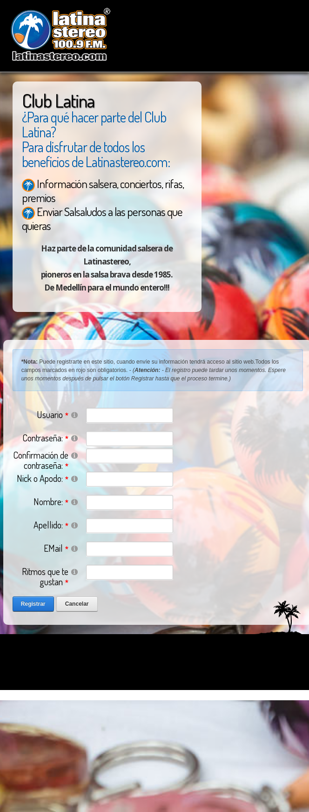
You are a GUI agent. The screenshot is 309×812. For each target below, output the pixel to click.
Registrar (33, 604)
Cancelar (77, 604)
